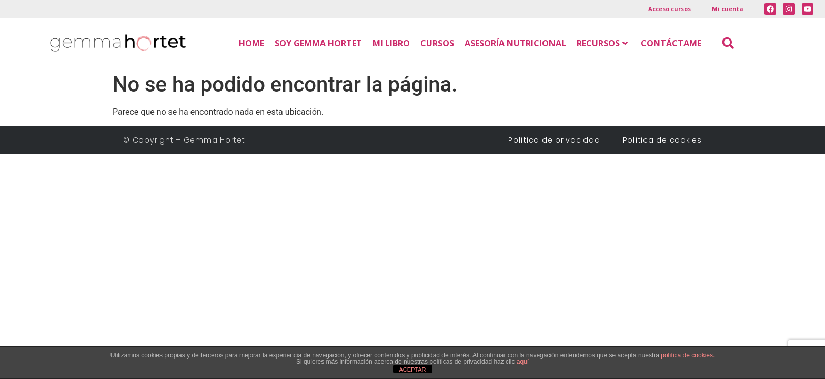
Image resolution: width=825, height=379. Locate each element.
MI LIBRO (391, 43)
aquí (523, 361)
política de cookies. (688, 355)
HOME (251, 43)
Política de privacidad (558, 140)
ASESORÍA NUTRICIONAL (515, 43)
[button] (728, 43)
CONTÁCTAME (671, 43)
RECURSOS (602, 43)
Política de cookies (662, 140)
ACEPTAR (412, 369)
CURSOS (437, 43)
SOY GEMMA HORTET (318, 43)
